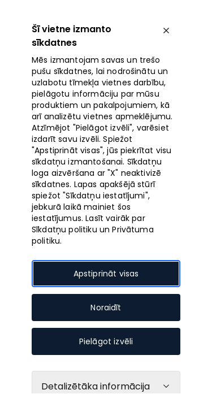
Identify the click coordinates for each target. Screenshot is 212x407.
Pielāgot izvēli (106, 341)
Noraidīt (105, 307)
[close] (166, 30)
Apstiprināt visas (106, 273)
